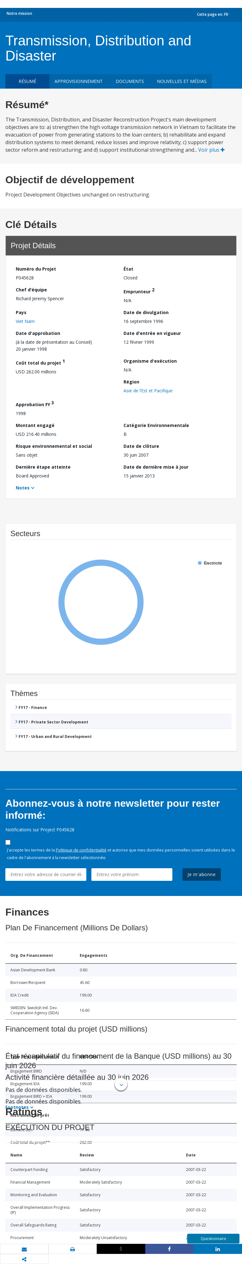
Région (131, 382)
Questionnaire (213, 1238)
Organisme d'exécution (150, 361)
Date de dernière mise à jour (156, 467)
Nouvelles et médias (182, 81)
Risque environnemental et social (54, 446)
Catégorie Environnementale (156, 425)
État (128, 269)
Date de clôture (141, 446)
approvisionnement (79, 81)
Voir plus (211, 149)
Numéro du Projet (36, 269)
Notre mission (19, 13)
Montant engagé (35, 425)
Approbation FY (35, 403)
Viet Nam (25, 321)
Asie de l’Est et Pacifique (148, 391)
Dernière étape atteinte (43, 467)
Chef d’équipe (31, 290)
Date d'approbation (38, 333)
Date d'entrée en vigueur (152, 333)
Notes (23, 488)
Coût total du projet (40, 362)
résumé (27, 81)
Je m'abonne (201, 874)
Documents (130, 81)
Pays (21, 312)
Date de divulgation (146, 312)
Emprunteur (139, 291)
